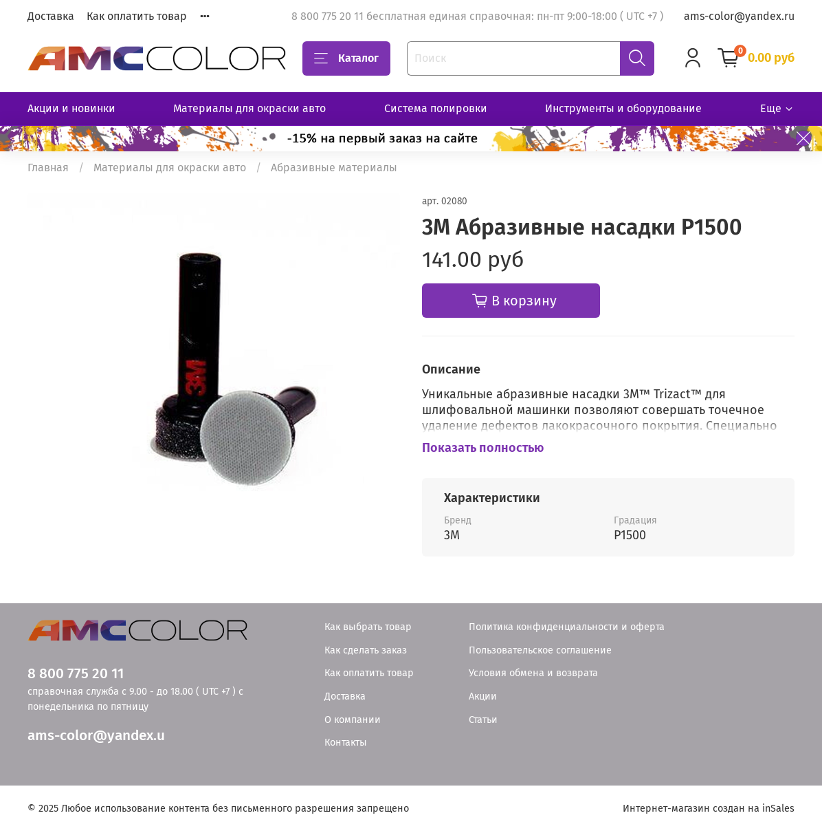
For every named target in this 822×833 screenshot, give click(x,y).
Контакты (345, 742)
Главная (48, 167)
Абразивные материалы (334, 167)
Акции (483, 696)
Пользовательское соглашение (540, 650)
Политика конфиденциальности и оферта (567, 627)
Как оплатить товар (137, 16)
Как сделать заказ (365, 650)
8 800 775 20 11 (75, 673)
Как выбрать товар (368, 627)
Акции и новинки (71, 108)
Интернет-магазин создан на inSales (709, 808)
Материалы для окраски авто (249, 108)
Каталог (346, 58)
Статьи (483, 720)
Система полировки (435, 108)
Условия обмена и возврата (533, 673)
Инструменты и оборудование (623, 108)
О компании (352, 720)
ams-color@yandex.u (96, 735)
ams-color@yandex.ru (739, 16)
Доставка (50, 16)
